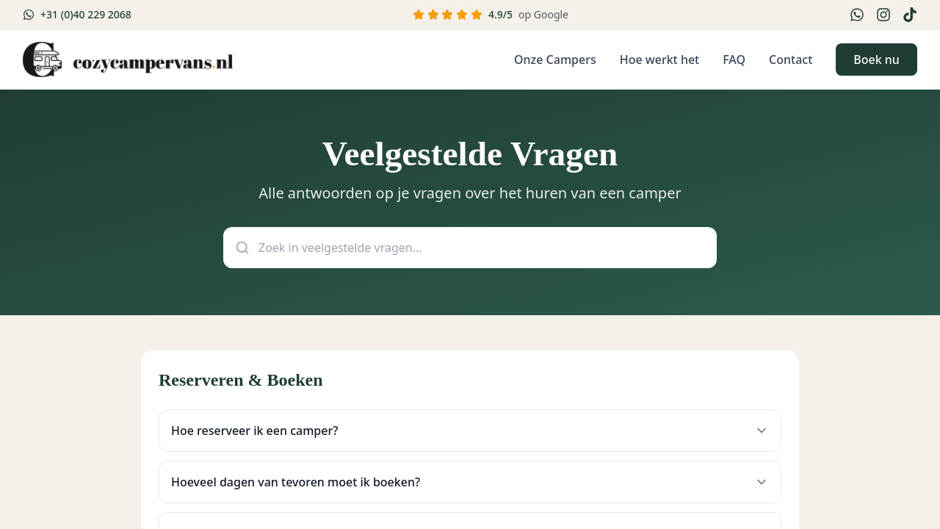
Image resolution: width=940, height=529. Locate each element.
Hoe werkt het (659, 59)
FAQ (733, 59)
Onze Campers (554, 59)
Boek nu (876, 59)
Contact (789, 59)
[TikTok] (909, 14)
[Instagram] (882, 14)
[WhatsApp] (856, 14)
